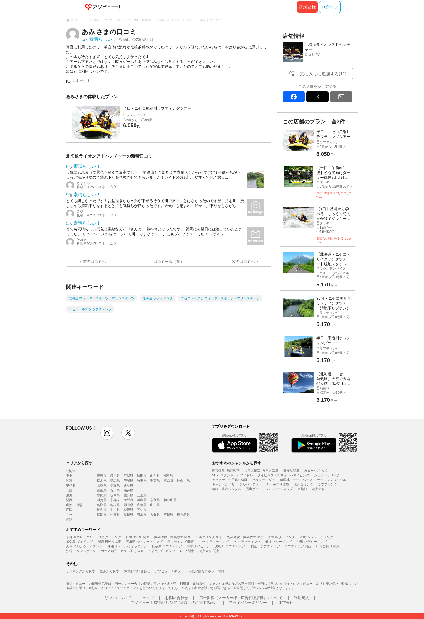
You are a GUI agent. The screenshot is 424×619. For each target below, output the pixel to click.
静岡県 (102, 495)
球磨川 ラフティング (265, 546)
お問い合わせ (176, 597)
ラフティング (327, 484)
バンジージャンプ (280, 489)
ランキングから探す (80, 571)
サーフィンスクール (331, 480)
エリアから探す (79, 463)
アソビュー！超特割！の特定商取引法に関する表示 (174, 602)
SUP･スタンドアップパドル (232, 475)
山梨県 (102, 485)
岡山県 (128, 505)
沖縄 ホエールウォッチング (127, 546)
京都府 (115, 500)
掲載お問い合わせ (137, 571)
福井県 (128, 490)
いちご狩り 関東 (328, 546)
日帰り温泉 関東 (137, 537)
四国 (69, 510)
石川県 (115, 490)
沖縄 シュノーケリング (316, 537)
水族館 (302, 489)
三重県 (142, 495)
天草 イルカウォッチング (84, 546)
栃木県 (102, 481)
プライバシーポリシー (248, 602)
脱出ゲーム (254, 489)
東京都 (168, 481)
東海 (69, 495)
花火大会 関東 (209, 551)
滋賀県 (102, 500)
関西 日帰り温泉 (109, 542)
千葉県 (155, 481)
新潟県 (128, 485)
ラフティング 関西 (297, 546)
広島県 (142, 505)
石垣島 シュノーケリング (144, 542)
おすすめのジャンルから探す (236, 463)
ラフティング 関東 (180, 542)
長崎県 (128, 515)
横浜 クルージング (278, 542)
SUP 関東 (187, 551)
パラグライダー (263, 480)
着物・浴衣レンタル (226, 489)
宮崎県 (168, 515)
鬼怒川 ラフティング (230, 546)
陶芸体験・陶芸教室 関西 (172, 537)
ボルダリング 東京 (209, 537)
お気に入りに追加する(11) (321, 74)
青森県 (102, 476)
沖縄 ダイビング (109, 537)
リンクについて (118, 597)
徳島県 (102, 510)
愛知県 (128, 495)
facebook (294, 96)
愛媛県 (128, 510)
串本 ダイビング (198, 546)
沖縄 (69, 519)
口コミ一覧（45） (169, 261)
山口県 (155, 505)
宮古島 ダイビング (161, 551)
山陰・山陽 (74, 505)
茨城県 (128, 481)
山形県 (155, 476)
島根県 (115, 505)
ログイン (330, 7)
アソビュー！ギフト (169, 571)
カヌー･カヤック (316, 471)
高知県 (142, 510)
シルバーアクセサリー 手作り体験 (264, 484)
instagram (107, 433)
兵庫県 (142, 500)
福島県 (168, 476)
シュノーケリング (327, 475)
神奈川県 (183, 481)
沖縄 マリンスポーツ (81, 551)
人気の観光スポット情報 (206, 571)
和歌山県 (170, 500)
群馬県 (115, 481)
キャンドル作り (223, 484)
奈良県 (155, 500)
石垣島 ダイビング (281, 537)
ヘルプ (148, 597)
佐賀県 (115, 515)
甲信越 (71, 485)
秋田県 (142, 476)
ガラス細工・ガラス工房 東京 (122, 551)
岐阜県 (115, 495)
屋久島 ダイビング (79, 542)
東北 (69, 476)
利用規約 (301, 597)
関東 (69, 481)
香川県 (115, 510)
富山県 (102, 490)
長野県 (115, 485)
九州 (69, 515)
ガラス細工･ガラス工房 (261, 471)
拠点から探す (109, 571)
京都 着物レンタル (79, 537)
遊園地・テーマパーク (296, 480)
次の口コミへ (243, 261)
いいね (80, 80)
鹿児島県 (183, 515)
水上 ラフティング (246, 542)
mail (341, 96)
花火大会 (318, 489)
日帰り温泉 (291, 471)
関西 (69, 500)
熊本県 (142, 515)
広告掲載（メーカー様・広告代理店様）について (241, 597)
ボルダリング (303, 484)
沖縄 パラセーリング (312, 542)
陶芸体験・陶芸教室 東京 (245, 537)
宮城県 (128, 476)
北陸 (69, 490)
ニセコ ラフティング (214, 542)
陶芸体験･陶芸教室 (226, 471)
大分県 (155, 515)
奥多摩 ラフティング (167, 546)
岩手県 (115, 476)
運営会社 (285, 602)
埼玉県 (142, 481)
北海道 (71, 471)
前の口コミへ (94, 261)
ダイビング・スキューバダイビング (283, 475)
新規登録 (307, 7)
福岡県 (102, 515)
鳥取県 (102, 505)
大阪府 (128, 500)
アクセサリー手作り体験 (230, 480)
